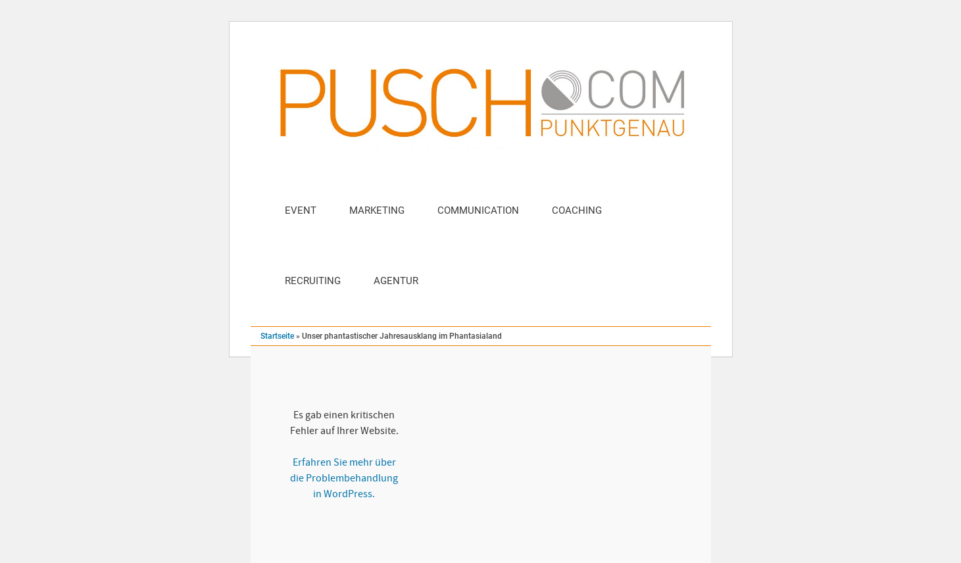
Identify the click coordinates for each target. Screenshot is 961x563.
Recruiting (313, 281)
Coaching (577, 210)
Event (300, 210)
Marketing (377, 210)
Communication (478, 210)
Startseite (277, 336)
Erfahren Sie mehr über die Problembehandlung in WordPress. (344, 478)
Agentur (396, 281)
